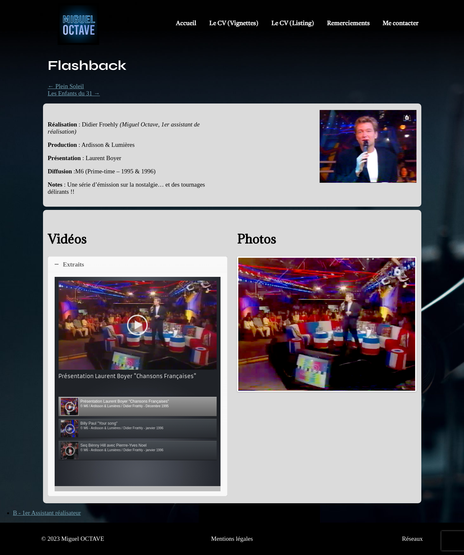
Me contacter (400, 24)
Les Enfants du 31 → (74, 93)
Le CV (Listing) (292, 24)
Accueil (186, 24)
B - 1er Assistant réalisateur (47, 512)
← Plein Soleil (66, 86)
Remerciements (348, 24)
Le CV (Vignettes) (233, 24)
